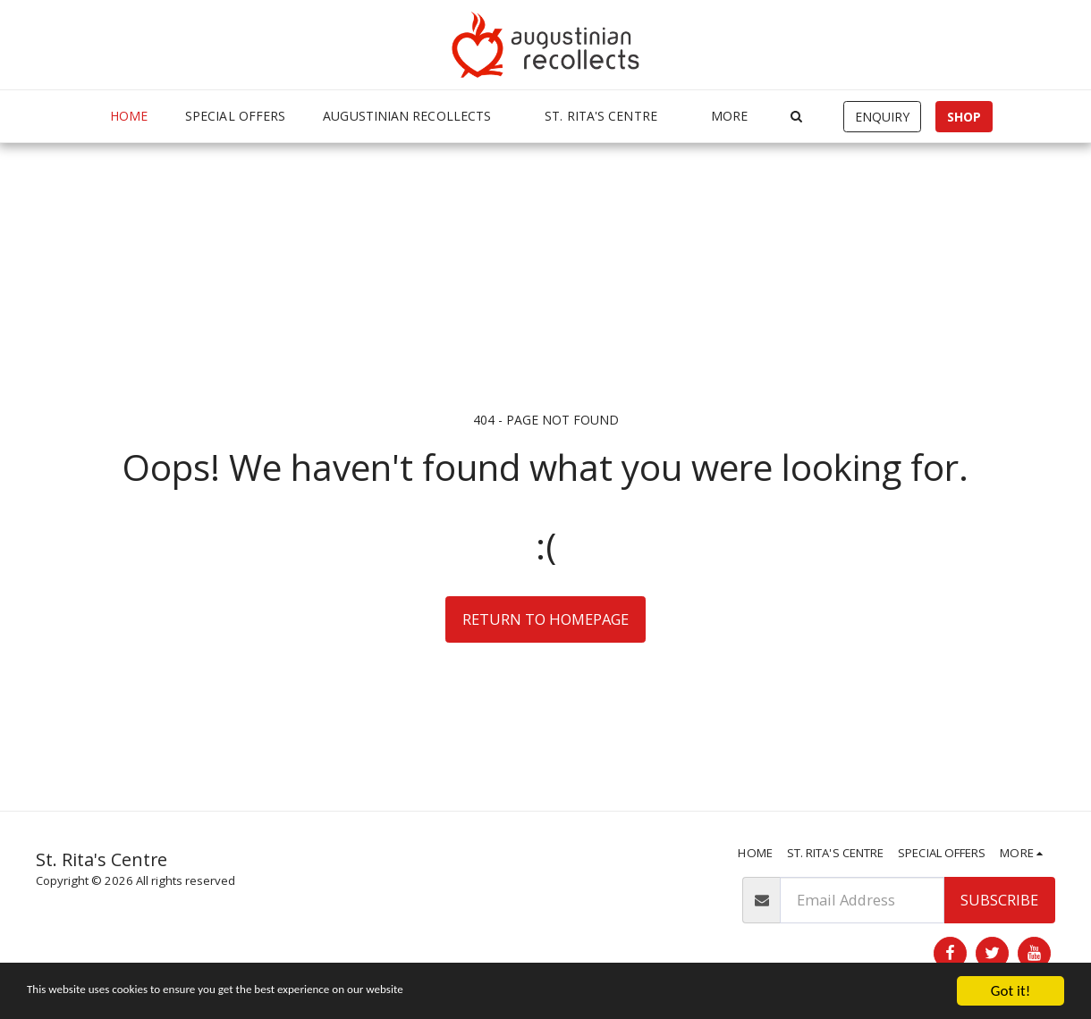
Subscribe (999, 899)
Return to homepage (545, 619)
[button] (415, 117)
